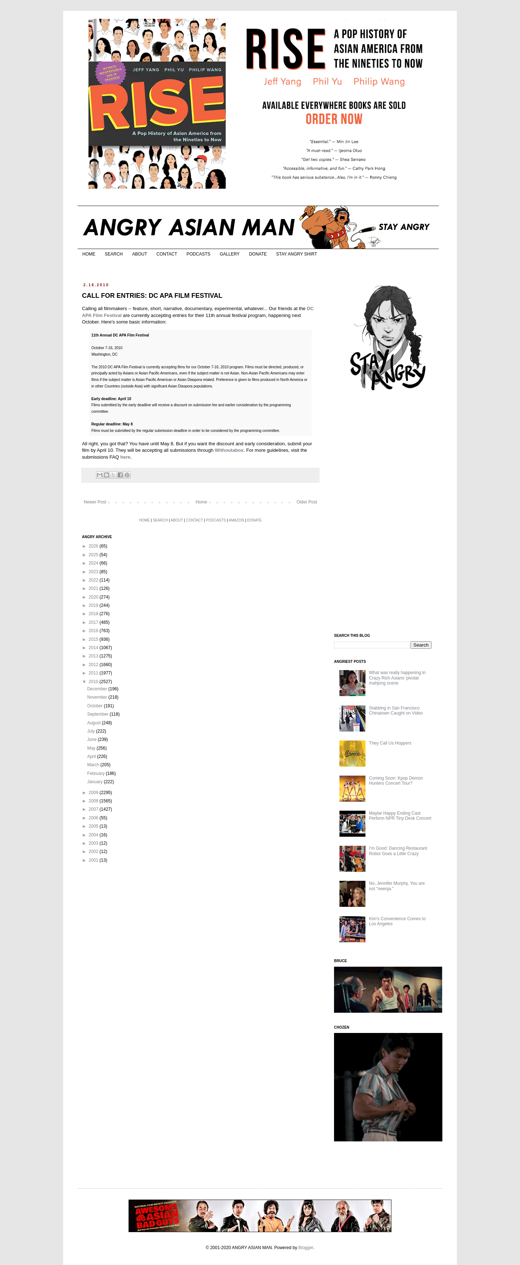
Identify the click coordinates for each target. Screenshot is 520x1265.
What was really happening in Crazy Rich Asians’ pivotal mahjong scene (397, 678)
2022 (94, 580)
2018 (94, 613)
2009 (94, 792)
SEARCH (114, 254)
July (91, 731)
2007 (94, 809)
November (97, 697)
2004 (94, 834)
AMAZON (236, 520)
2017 (94, 622)
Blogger (305, 1247)
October (95, 705)
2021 (94, 588)
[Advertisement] (388, 512)
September (98, 714)
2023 (94, 571)
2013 (94, 656)
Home (201, 502)
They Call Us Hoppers (390, 743)
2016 (94, 630)
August (94, 722)
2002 (94, 851)
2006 (94, 817)
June (92, 739)
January (95, 781)
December (97, 688)
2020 (94, 597)
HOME (88, 254)
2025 (94, 554)
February (96, 773)
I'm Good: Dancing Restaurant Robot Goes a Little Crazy (398, 851)
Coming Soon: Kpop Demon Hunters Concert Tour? (396, 781)
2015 (94, 639)
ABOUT (139, 254)
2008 (94, 800)
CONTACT (166, 254)
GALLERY (229, 254)
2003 (94, 843)
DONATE (258, 254)
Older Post (306, 502)
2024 (94, 563)
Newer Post (95, 502)
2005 (94, 826)
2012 (94, 664)
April (92, 756)
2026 (94, 546)
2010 (94, 681)
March (93, 764)
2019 (94, 605)
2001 (94, 860)
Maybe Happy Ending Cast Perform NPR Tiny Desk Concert (400, 816)
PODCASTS (198, 254)
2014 (94, 647)
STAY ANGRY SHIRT (296, 254)
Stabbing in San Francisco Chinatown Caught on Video (396, 711)
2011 (94, 673)
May (91, 748)
